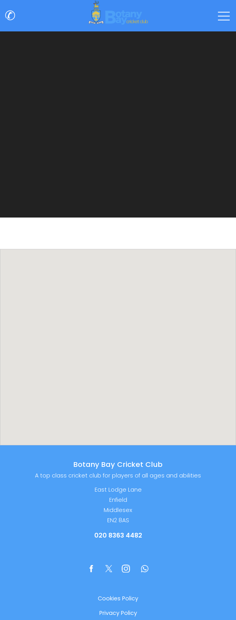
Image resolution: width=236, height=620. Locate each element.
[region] (118, 347)
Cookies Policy (118, 598)
